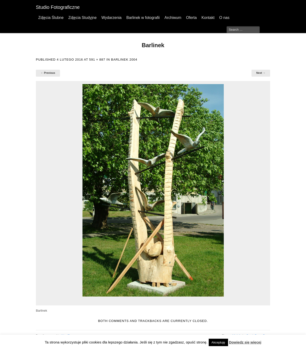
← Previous (48, 72)
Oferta (191, 18)
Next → (260, 72)
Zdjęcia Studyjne (82, 18)
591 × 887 (97, 59)
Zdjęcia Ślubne (51, 18)
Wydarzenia (111, 18)
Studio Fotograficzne (58, 7)
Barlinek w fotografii (143, 18)
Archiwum (172, 18)
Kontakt (208, 18)
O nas (224, 18)
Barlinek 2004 (124, 59)
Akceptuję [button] (218, 342)
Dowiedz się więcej (245, 342)
